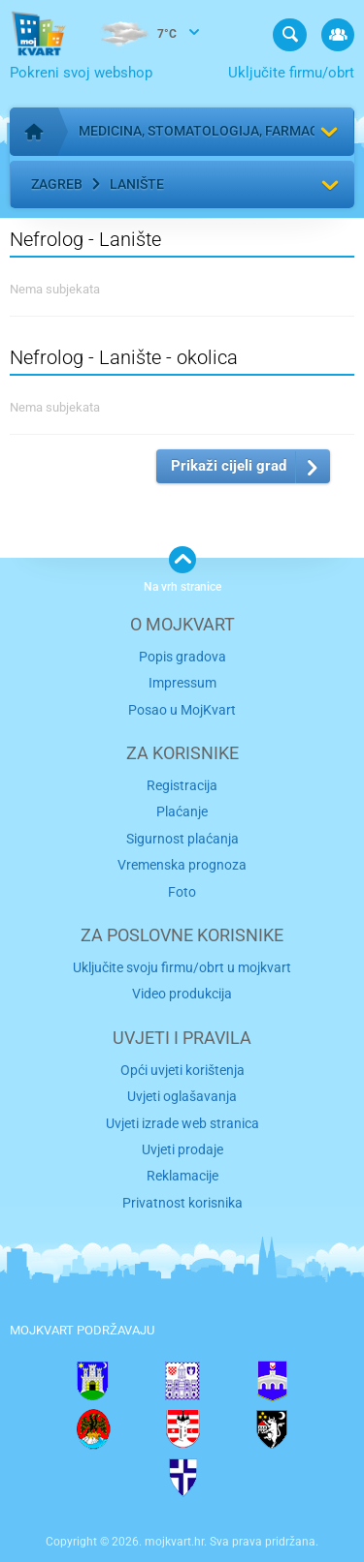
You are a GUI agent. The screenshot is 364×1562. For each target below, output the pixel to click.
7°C (135, 34)
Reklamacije (182, 1175)
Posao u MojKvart (182, 710)
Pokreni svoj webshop (81, 72)
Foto (182, 892)
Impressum (182, 682)
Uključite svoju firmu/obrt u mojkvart (182, 967)
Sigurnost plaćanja (182, 838)
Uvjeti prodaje (182, 1149)
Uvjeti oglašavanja (182, 1096)
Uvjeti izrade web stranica (182, 1123)
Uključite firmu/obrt (291, 72)
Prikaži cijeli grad (228, 466)
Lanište (137, 184)
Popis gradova (182, 656)
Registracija (182, 785)
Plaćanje (182, 811)
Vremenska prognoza (182, 865)
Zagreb (57, 184)
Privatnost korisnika (182, 1202)
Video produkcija (182, 993)
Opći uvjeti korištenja (182, 1070)
